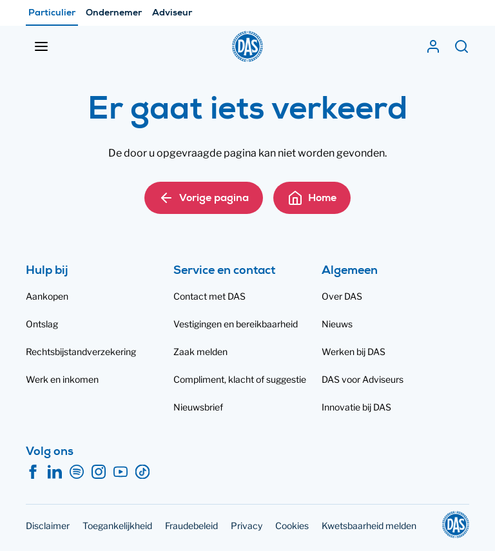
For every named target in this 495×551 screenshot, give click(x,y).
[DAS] (247, 46)
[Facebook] (33, 472)
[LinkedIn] (55, 472)
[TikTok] (142, 472)
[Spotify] (77, 472)
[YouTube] (120, 472)
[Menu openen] (41, 46)
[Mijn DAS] (433, 46)
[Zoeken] (461, 46)
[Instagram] (99, 472)
